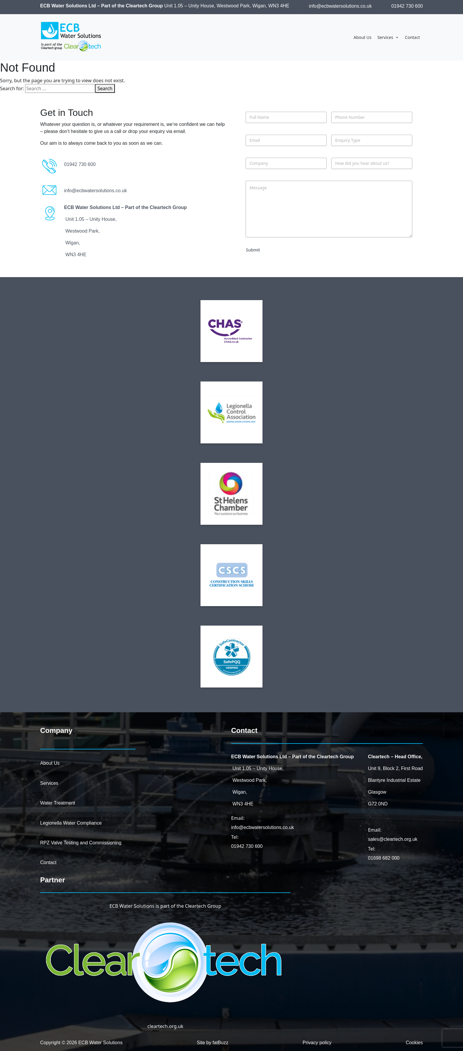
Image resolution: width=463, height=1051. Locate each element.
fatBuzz (220, 1042)
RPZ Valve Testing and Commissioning (80, 842)
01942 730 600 (407, 6)
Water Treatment (57, 802)
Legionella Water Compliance (71, 822)
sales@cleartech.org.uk (392, 839)
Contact (412, 37)
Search (105, 88)
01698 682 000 (384, 858)
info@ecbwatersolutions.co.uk (340, 6)
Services (388, 37)
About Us (362, 37)
